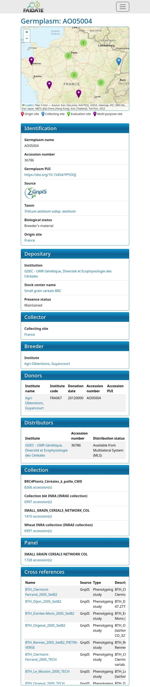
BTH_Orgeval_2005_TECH (45, 683)
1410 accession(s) (38, 516)
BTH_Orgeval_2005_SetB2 (45, 625)
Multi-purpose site (109, 114)
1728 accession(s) (38, 560)
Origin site (32, 114)
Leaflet (27, 105)
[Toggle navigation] (122, 7)
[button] (31, 61)
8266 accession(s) (38, 487)
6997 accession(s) (38, 501)
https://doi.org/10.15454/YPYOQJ (50, 174)
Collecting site (54, 114)
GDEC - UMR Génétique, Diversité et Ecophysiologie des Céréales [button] (46, 450)
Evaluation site (81, 114)
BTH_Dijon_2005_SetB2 (43, 601)
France (29, 240)
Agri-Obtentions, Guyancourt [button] (47, 363)
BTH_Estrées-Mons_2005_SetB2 (49, 613)
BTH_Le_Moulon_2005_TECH (47, 671)
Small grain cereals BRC (42, 290)
